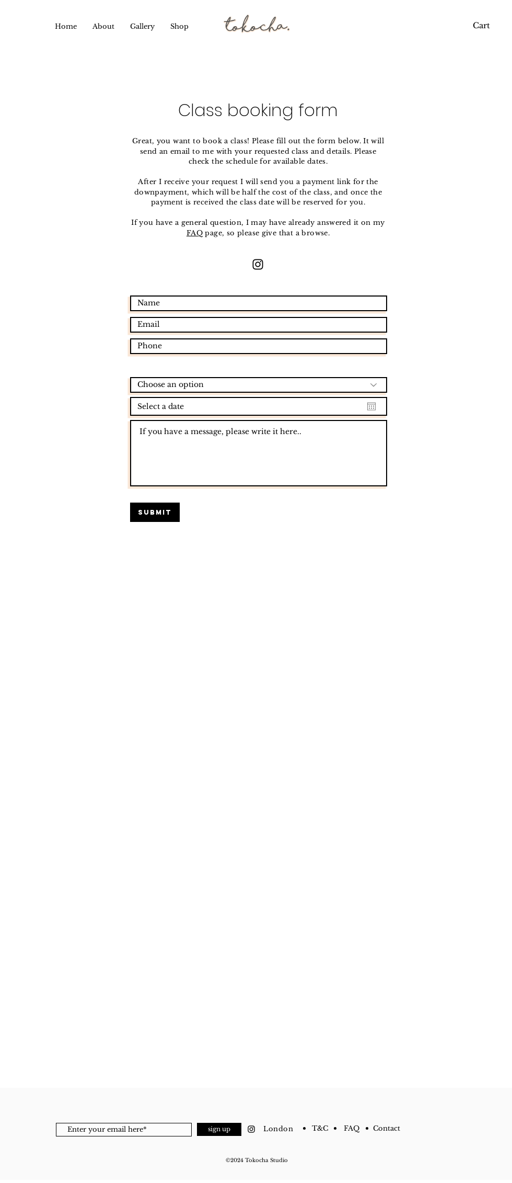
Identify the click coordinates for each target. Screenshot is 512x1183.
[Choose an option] (258, 385)
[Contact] (386, 1128)
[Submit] (155, 512)
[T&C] (320, 1128)
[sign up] (219, 1129)
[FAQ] (352, 1128)
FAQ (195, 233)
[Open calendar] (371, 406)
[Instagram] (258, 264)
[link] (479, 25)
